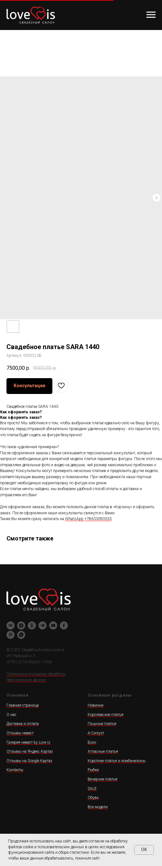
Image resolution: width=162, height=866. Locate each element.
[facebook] (64, 625)
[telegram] (42, 625)
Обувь (93, 797)
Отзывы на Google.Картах (29, 761)
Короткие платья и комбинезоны (117, 761)
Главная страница (22, 705)
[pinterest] (10, 635)
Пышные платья (102, 723)
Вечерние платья (102, 779)
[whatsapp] (21, 635)
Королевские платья (106, 714)
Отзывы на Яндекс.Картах (29, 751)
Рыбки (93, 770)
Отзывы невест (20, 733)
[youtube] (53, 625)
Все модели (98, 807)
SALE (92, 788)
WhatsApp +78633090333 (88, 519)
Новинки (95, 705)
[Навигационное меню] (151, 15)
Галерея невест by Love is (28, 742)
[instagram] (21, 625)
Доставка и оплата (22, 723)
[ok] (32, 625)
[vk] (10, 625)
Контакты (14, 770)
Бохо (92, 742)
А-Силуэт (96, 733)
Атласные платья (103, 751)
